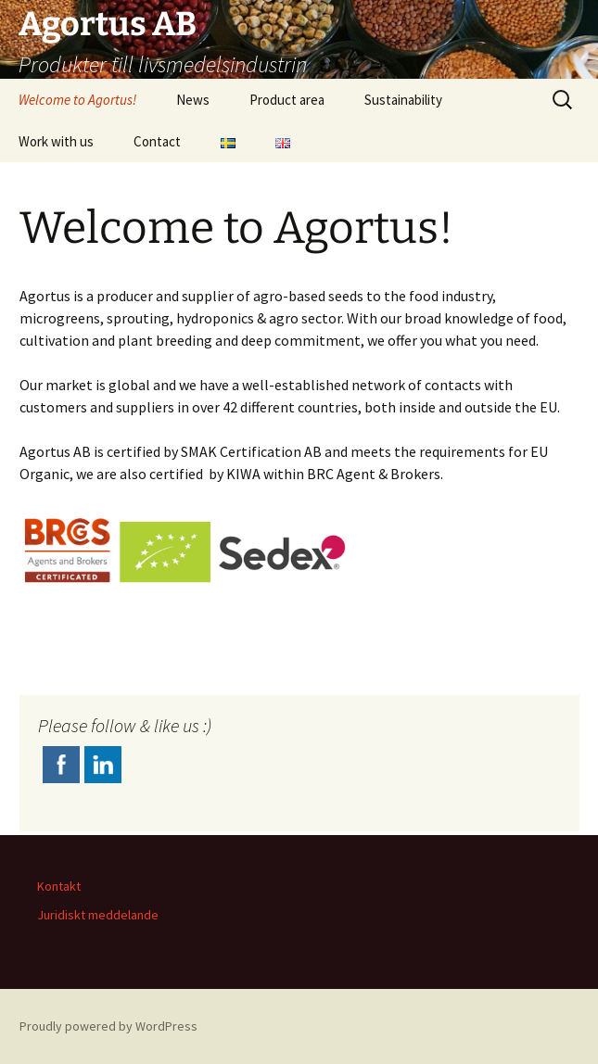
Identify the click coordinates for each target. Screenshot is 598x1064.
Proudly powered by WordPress (108, 1026)
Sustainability (403, 99)
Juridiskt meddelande (98, 914)
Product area (286, 99)
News (193, 99)
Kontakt (59, 886)
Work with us (56, 141)
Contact (157, 141)
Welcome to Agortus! (77, 99)
